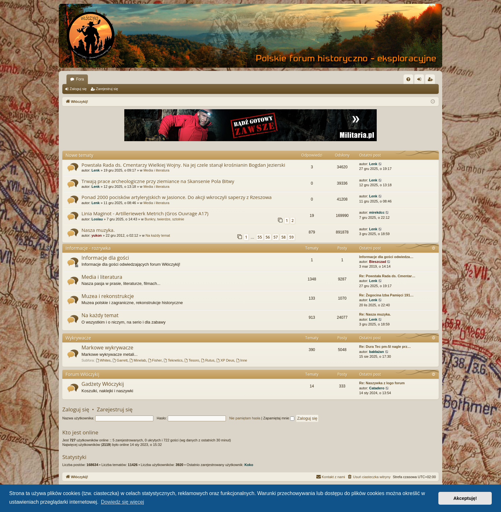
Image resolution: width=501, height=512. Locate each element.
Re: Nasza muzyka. (375, 314)
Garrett (119, 360)
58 (283, 237)
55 (260, 237)
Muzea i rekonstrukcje (107, 296)
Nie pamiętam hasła (244, 418)
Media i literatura (156, 170)
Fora (80, 79)
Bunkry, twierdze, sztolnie (164, 219)
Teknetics (173, 360)
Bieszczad (377, 262)
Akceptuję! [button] (465, 498)
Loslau (97, 219)
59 (291, 237)
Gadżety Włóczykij (102, 383)
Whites (103, 360)
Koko (248, 465)
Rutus (207, 360)
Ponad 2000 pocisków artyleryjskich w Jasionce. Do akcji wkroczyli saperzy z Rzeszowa (176, 197)
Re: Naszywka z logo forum (382, 383)
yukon (96, 235)
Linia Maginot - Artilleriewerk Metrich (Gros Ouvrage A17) (144, 213)
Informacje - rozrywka (88, 248)
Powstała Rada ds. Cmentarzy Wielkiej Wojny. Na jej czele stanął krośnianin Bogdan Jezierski (183, 165)
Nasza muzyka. (98, 230)
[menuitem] (408, 79)
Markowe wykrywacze (107, 347)
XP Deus (225, 360)
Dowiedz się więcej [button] (122, 502)
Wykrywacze (78, 338)
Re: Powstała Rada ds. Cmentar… (387, 276)
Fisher (155, 360)
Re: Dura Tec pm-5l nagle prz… (385, 346)
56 (268, 237)
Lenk (95, 170)
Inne (241, 360)
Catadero (376, 388)
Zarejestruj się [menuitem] (431, 80)
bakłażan (376, 352)
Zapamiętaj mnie (278, 418)
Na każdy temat (158, 235)
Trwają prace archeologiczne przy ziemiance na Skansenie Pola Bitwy (157, 181)
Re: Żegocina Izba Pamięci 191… (386, 295)
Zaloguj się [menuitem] (420, 80)
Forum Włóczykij (82, 374)
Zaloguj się (78, 89)
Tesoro (191, 360)
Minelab (137, 360)
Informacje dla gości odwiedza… (386, 257)
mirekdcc (376, 212)
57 (276, 237)
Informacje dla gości (105, 257)
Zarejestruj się (107, 89)
